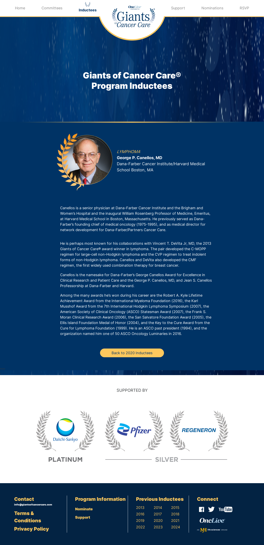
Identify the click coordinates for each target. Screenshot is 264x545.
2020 (158, 520)
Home (20, 8)
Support (178, 8)
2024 (175, 527)
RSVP (244, 8)
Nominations (212, 8)
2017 (158, 514)
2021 (175, 520)
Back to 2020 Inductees (132, 353)
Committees (52, 8)
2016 (140, 514)
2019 (140, 520)
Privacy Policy (31, 529)
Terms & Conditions (27, 517)
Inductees (88, 10)
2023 (158, 527)
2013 (140, 507)
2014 (158, 507)
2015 (175, 507)
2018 (175, 514)
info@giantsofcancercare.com (33, 504)
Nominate (84, 509)
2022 (140, 527)
